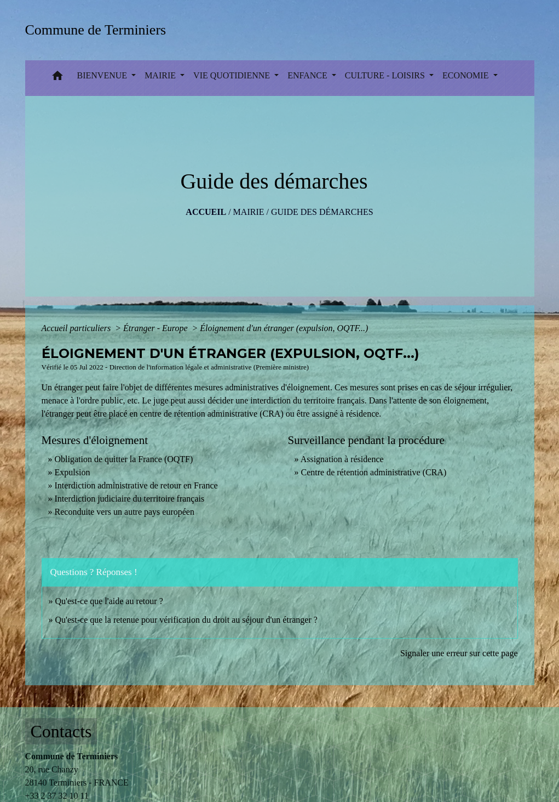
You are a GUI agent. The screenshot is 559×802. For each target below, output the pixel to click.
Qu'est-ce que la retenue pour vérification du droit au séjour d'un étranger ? (186, 619)
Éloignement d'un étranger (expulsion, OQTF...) (284, 328)
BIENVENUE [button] (103, 75)
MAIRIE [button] (161, 75)
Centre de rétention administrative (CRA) (374, 472)
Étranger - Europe (156, 328)
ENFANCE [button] (308, 75)
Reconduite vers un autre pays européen (124, 511)
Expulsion (72, 472)
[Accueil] (99, 30)
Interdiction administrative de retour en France (136, 485)
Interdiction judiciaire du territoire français (130, 498)
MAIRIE (248, 212)
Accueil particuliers (77, 328)
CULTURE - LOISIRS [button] (386, 75)
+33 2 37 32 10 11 (57, 795)
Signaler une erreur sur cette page (459, 653)
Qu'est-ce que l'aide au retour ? (109, 601)
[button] (57, 78)
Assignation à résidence (342, 459)
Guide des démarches (322, 212)
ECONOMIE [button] (466, 75)
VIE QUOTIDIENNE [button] (232, 75)
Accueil (206, 212)
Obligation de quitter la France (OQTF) (124, 459)
